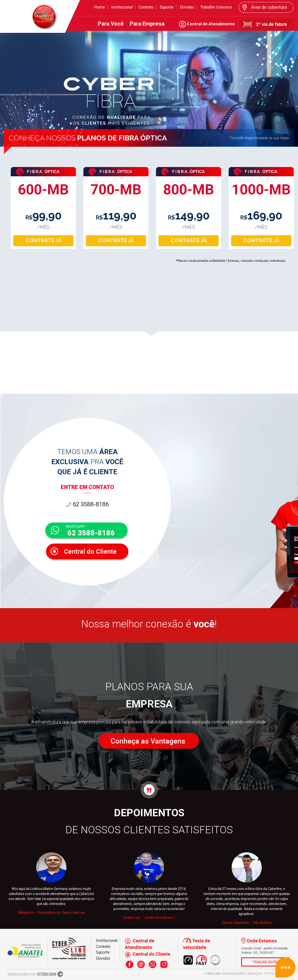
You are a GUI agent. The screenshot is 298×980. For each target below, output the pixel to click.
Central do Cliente (147, 954)
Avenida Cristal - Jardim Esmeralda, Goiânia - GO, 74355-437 (264, 950)
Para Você (111, 24)
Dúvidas (187, 7)
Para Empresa (147, 24)
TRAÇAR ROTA (265, 962)
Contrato (146, 7)
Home (99, 7)
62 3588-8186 (87, 504)
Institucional (122, 7)
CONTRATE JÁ (43, 240)
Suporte (167, 7)
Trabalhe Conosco (216, 7)
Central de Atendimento (207, 23)
